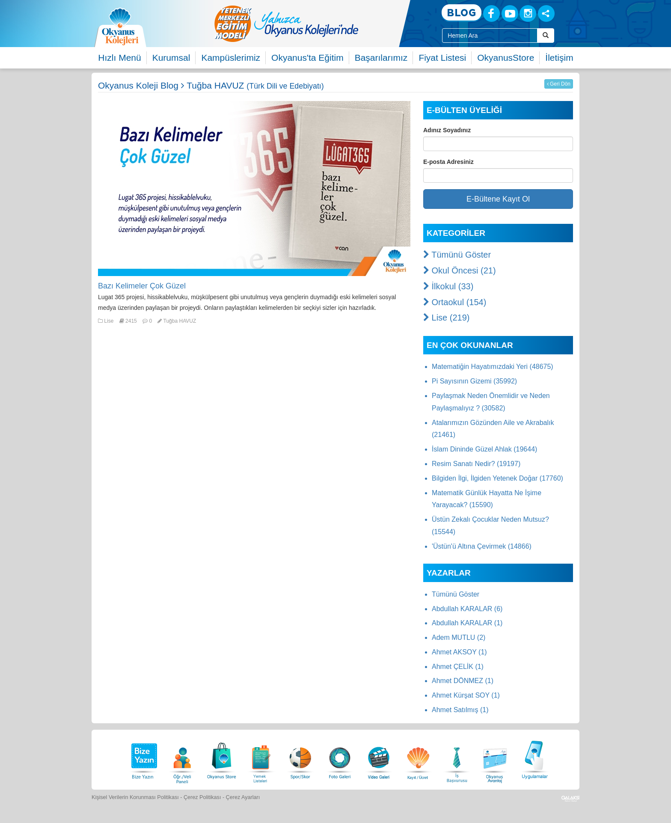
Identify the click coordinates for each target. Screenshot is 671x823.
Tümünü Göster (457, 254)
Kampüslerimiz (230, 57)
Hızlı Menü (119, 57)
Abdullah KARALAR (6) (467, 608)
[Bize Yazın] (142, 758)
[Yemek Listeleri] (261, 758)
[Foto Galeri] (339, 758)
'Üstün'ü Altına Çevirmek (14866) (481, 546)
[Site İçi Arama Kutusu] (489, 35)
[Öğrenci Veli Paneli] (182, 758)
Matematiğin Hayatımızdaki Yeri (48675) (492, 366)
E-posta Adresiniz (448, 161)
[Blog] (461, 13)
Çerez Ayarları (243, 797)
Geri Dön (558, 84)
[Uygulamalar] (534, 758)
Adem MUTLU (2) (458, 637)
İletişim (559, 57)
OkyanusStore (505, 57)
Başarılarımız (381, 57)
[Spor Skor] (300, 758)
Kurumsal (171, 57)
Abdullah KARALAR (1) (467, 623)
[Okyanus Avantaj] (495, 758)
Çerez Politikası (202, 797)
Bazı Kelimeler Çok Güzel (142, 286)
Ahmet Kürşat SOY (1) (466, 695)
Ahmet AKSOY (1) (459, 652)
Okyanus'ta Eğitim (307, 57)
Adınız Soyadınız (447, 130)
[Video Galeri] (378, 758)
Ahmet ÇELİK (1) (458, 666)
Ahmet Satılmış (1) (460, 709)
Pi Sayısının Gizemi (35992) (474, 381)
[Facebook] (491, 13)
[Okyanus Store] (221, 758)
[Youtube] (510, 13)
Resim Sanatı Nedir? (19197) (476, 463)
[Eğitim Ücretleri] (418, 758)
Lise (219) (446, 317)
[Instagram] (528, 13)
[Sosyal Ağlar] (546, 13)
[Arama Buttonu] (545, 35)
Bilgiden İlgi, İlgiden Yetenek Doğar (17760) (497, 478)
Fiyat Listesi (442, 57)
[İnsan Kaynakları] (456, 758)
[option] (320, 23)
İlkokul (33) (448, 286)
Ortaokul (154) (454, 302)
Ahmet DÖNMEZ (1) (462, 680)
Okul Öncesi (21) (459, 270)
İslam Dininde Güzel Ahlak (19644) (484, 449)
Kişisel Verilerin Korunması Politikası (135, 797)
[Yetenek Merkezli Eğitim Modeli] (320, 23)
